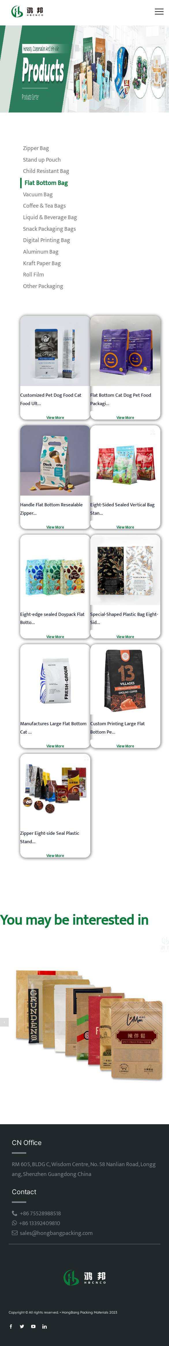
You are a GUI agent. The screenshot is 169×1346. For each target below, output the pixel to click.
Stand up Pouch (42, 160)
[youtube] (33, 1326)
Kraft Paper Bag (42, 263)
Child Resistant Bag (46, 171)
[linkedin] (44, 1326)
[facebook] (11, 1326)
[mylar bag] (55, 318)
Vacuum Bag (38, 195)
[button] (4, 1022)
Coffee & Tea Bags (44, 206)
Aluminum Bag (41, 252)
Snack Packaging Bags (49, 229)
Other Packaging (43, 286)
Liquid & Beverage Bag (50, 217)
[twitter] (22, 1326)
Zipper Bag (36, 148)
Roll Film (33, 275)
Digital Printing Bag (46, 240)
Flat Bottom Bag (46, 183)
